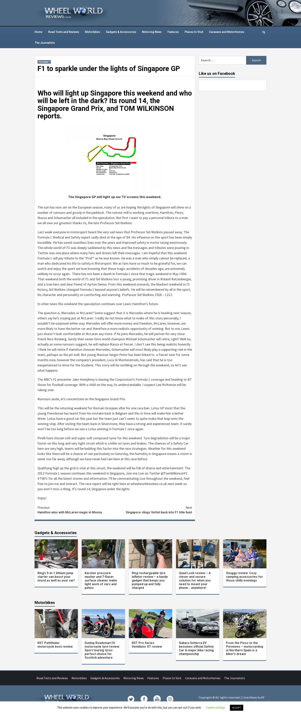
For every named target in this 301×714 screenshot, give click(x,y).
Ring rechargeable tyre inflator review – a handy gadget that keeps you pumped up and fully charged (150, 580)
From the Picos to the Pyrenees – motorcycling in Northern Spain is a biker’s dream (244, 648)
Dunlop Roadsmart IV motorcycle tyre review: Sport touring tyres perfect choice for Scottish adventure (102, 650)
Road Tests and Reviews (63, 31)
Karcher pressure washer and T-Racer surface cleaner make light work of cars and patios (101, 580)
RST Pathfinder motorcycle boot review (55, 644)
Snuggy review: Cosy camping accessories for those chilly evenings (244, 576)
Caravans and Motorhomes (226, 31)
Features (173, 31)
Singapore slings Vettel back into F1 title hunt (153, 509)
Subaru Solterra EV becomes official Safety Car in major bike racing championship (196, 648)
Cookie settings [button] (215, 707)
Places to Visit (194, 31)
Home (38, 31)
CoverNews (249, 697)
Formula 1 (44, 62)
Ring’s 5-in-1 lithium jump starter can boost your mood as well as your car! (56, 576)
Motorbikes (92, 31)
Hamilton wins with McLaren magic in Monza (76, 509)
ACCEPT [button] (236, 707)
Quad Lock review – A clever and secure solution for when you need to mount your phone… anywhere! (195, 580)
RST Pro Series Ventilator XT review (147, 644)
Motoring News (152, 31)
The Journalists (45, 42)
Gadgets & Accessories (121, 31)
